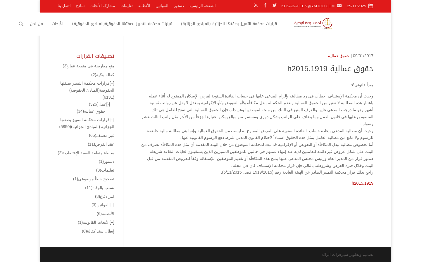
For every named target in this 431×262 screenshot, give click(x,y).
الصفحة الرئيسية (202, 6)
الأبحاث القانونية (94, 222)
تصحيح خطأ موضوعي (93, 179)
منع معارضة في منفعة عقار (88, 66)
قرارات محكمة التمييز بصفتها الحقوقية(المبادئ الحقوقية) (162, 24)
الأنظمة (144, 6)
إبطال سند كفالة (98, 231)
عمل (97, 104)
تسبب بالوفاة (99, 187)
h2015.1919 (362, 183)
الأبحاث (97, 24)
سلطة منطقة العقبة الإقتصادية (86, 153)
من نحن (75, 24)
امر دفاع (104, 196)
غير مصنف (101, 135)
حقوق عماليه (339, 55)
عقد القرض (101, 144)
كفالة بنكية (102, 74)
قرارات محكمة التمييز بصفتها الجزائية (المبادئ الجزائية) (268, 24)
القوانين (162, 6)
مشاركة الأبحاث (102, 6)
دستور (179, 6)
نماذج (80, 6)
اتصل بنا (64, 6)
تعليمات (126, 6)
